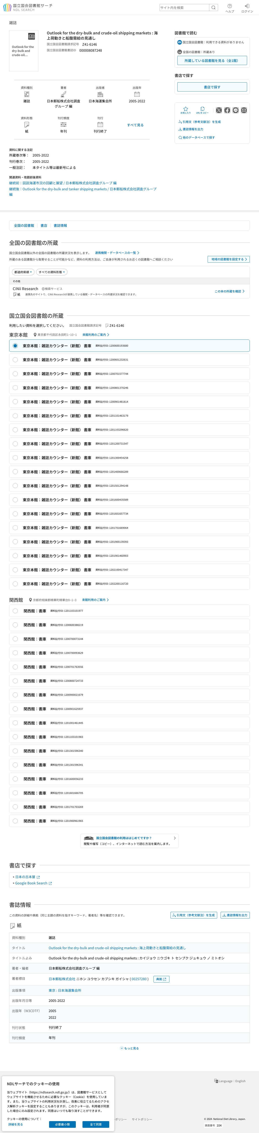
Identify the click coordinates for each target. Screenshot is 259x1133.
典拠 (161, 979)
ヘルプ (229, 7)
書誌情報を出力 (190, 129)
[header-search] (189, 7)
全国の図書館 (24, 225)
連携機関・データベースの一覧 (118, 252)
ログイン (247, 7)
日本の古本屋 (27, 876)
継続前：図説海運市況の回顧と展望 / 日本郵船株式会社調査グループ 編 (63, 182)
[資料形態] (51, 272)
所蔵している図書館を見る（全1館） (212, 60)
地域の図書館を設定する (230, 259)
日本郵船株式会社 (62, 978)
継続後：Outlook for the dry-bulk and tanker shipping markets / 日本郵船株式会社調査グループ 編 (82, 191)
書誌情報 (60, 225)
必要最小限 (62, 1124)
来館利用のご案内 (97, 334)
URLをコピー (202, 110)
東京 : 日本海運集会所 (65, 990)
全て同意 (96, 1124)
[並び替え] (23, 272)
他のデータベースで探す (196, 137)
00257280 (139, 978)
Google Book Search (33, 882)
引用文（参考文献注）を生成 (199, 122)
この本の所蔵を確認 (230, 291)
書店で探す (212, 86)
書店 (44, 225)
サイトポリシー (142, 1119)
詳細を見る (15, 1124)
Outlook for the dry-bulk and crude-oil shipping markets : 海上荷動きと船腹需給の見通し (117, 947)
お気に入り (185, 110)
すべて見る (135, 124)
